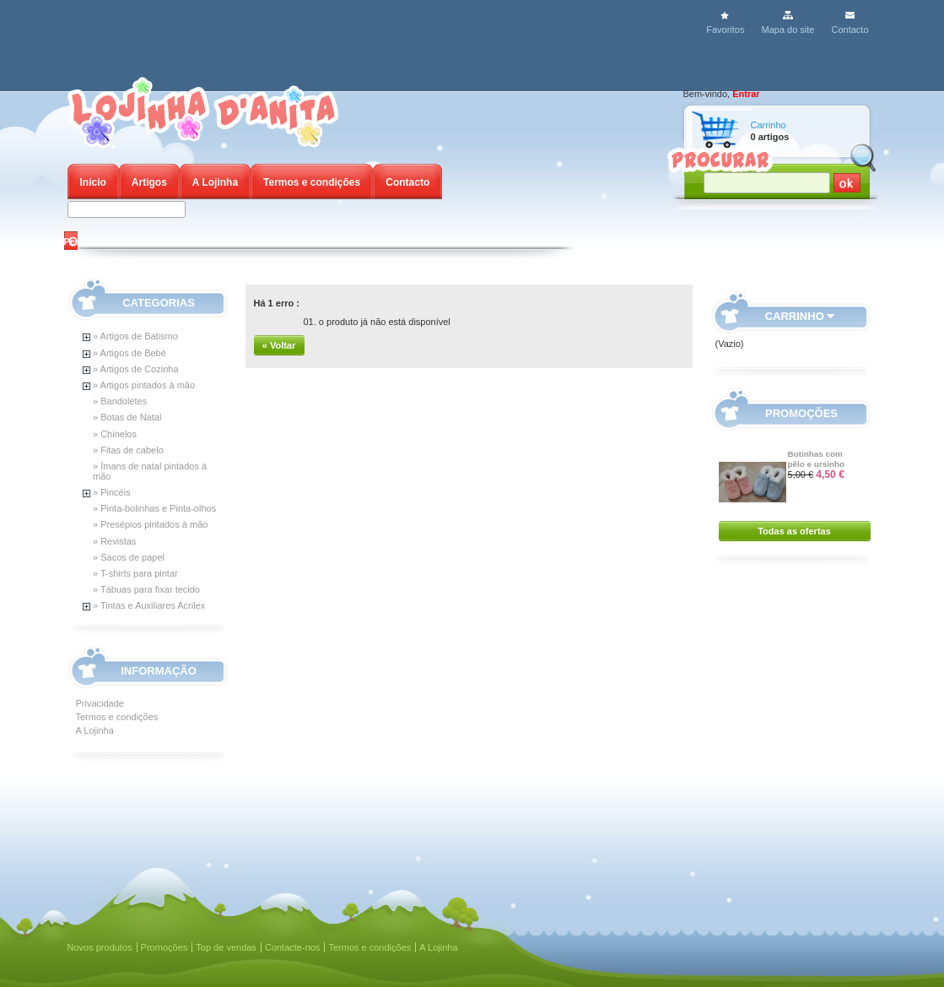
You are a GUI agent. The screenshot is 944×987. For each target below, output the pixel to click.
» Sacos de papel (129, 557)
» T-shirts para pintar (135, 573)
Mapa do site (787, 29)
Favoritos (725, 29)
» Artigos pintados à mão (144, 385)
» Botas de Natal (127, 417)
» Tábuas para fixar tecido (146, 589)
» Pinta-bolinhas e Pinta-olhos (154, 508)
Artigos (149, 182)
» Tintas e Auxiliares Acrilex (149, 605)
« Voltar (279, 345)
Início (93, 182)
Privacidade (100, 703)
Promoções (801, 413)
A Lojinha (215, 182)
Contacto (849, 29)
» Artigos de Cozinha (136, 369)
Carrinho (768, 125)
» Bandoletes (120, 401)
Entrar (745, 94)
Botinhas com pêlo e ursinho (816, 459)
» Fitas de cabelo (128, 450)
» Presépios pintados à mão (150, 524)
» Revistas (114, 541)
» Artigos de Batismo (135, 336)
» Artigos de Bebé (129, 353)
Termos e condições (311, 182)
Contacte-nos (292, 947)
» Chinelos (115, 434)
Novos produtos (99, 947)
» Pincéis (112, 492)
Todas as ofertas (794, 531)
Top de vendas (226, 947)
